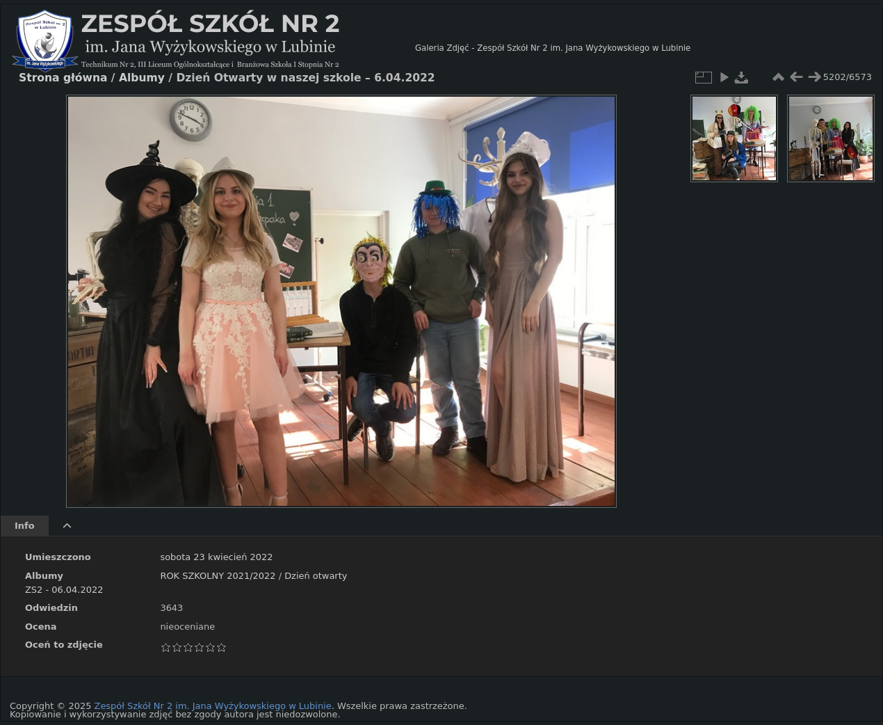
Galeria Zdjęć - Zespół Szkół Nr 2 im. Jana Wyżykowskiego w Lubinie (552, 48)
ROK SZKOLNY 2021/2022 (217, 576)
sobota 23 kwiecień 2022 (216, 557)
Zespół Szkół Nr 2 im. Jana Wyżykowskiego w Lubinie (213, 706)
